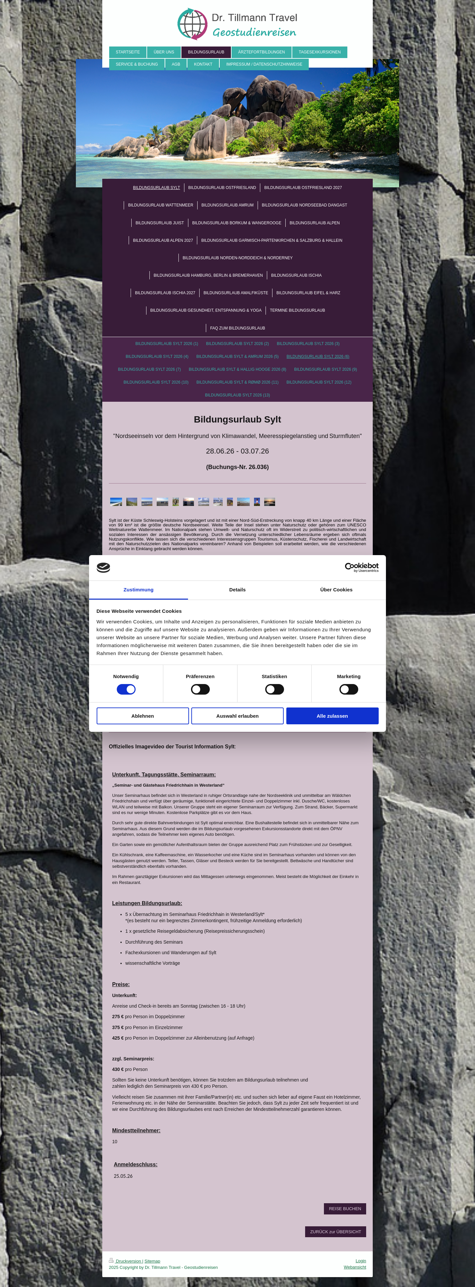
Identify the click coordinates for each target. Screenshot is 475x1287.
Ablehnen (142, 716)
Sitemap (152, 1261)
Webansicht (355, 1267)
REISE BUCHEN (345, 1208)
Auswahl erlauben (237, 716)
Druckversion (125, 1261)
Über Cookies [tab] (336, 589)
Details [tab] (237, 589)
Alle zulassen (332, 716)
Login (361, 1260)
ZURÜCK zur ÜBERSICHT (335, 1231)
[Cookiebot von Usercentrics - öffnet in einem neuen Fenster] (350, 568)
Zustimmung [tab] (139, 589)
